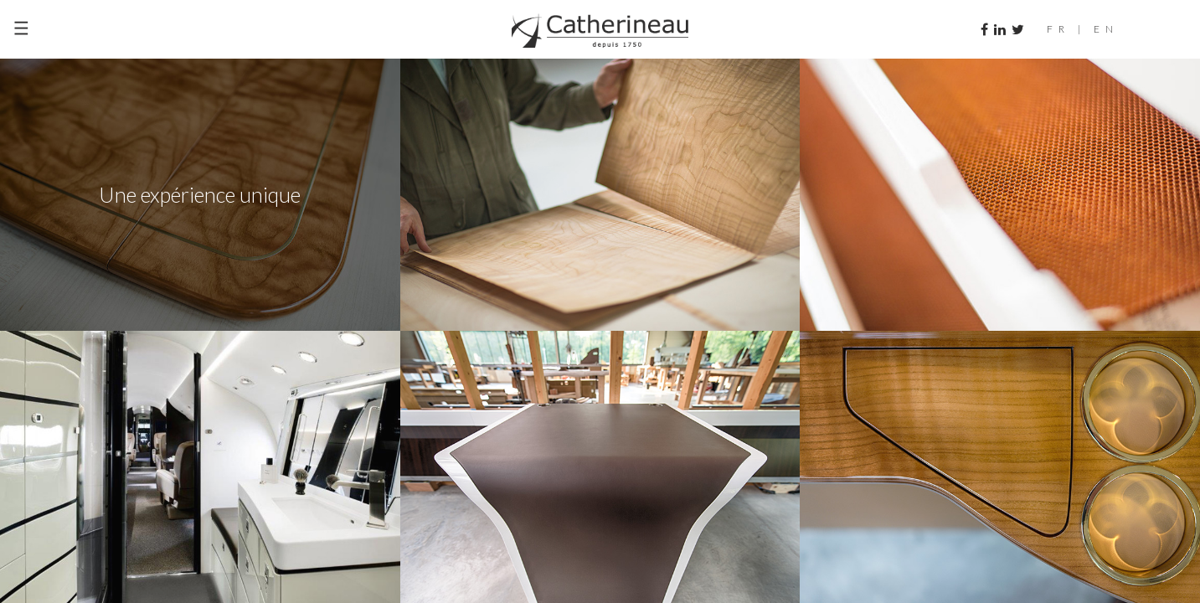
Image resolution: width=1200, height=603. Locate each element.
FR (1058, 29)
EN (1106, 29)
